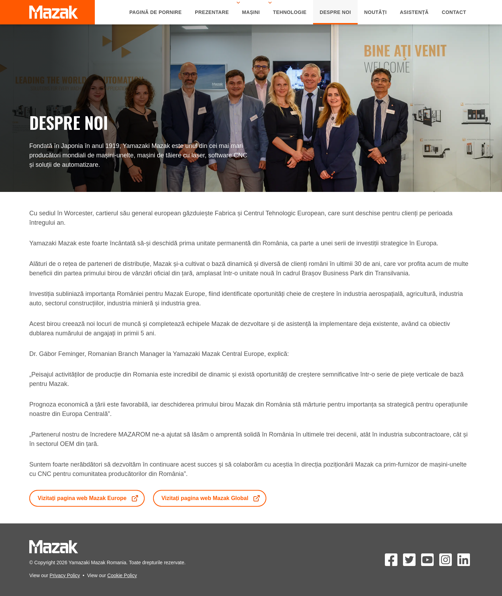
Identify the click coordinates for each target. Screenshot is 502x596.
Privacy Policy (65, 575)
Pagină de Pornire (155, 12)
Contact (454, 12)
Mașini (251, 12)
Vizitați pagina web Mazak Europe (88, 498)
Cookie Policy (122, 575)
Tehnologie (289, 12)
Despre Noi (335, 12)
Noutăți (375, 12)
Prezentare (212, 12)
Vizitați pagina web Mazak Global (211, 498)
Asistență (414, 12)
